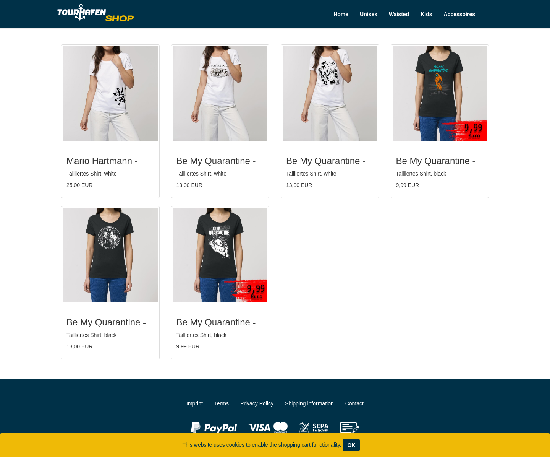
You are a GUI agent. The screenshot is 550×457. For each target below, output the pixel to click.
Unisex (368, 14)
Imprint (194, 403)
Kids (426, 14)
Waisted (399, 14)
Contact (354, 403)
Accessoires (459, 14)
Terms (221, 403)
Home (340, 14)
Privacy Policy (256, 403)
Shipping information (309, 403)
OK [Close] (351, 445)
